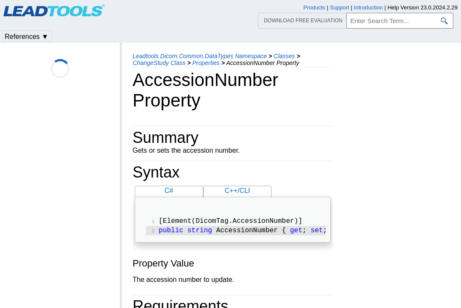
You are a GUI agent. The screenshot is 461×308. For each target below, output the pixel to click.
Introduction (368, 7)
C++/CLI (237, 190)
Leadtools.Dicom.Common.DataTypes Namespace (200, 56)
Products (314, 7)
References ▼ (26, 36)
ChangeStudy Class (159, 62)
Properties (206, 62)
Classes (284, 56)
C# (169, 190)
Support (339, 7)
